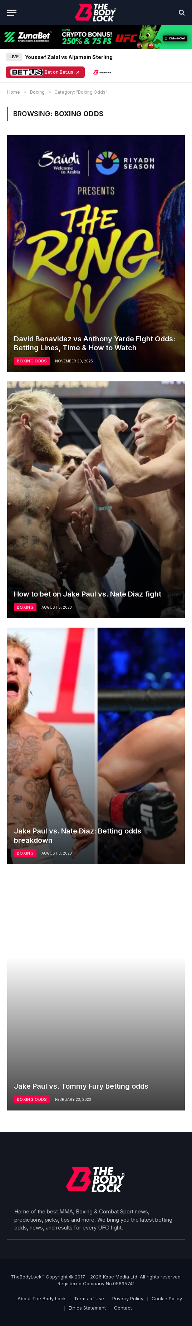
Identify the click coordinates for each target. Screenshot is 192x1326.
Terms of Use (89, 1298)
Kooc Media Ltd (120, 1277)
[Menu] (11, 13)
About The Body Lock (42, 1298)
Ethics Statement (87, 1308)
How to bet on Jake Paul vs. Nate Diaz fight (87, 594)
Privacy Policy (127, 1298)
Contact (123, 1308)
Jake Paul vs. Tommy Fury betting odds (81, 1086)
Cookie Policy (167, 1298)
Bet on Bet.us (45, 72)
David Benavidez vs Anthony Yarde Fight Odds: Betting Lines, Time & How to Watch (94, 343)
